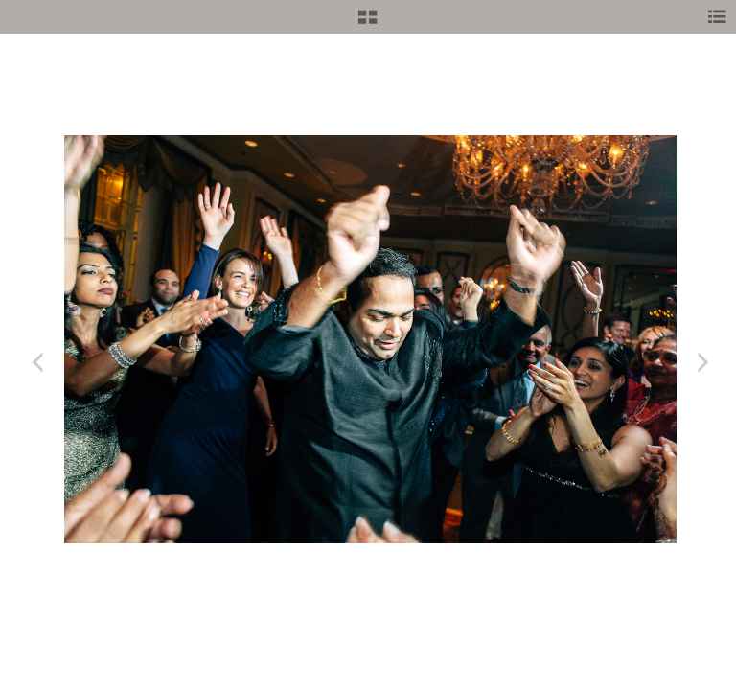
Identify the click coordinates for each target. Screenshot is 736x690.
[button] (367, 24)
